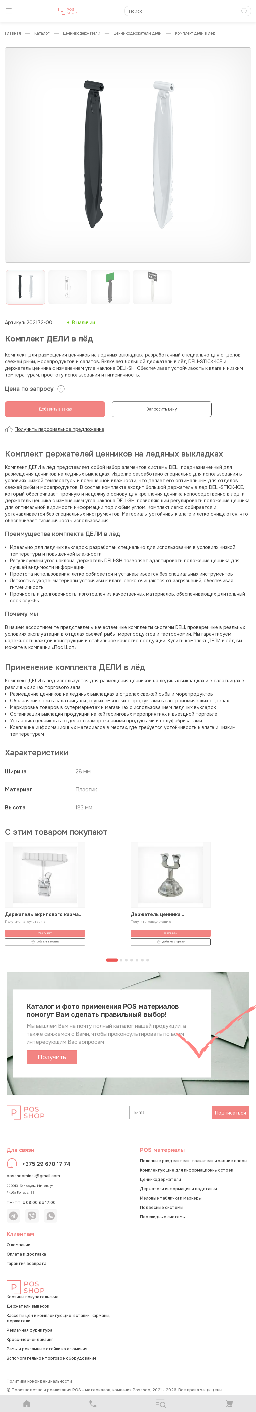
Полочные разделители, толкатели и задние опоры (193, 1161)
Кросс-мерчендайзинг (30, 1339)
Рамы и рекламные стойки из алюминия (47, 1349)
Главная (13, 33)
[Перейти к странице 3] (126, 960)
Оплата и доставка (26, 1254)
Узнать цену (45, 932)
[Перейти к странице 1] (112, 960)
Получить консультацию (25, 921)
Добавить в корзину (45, 942)
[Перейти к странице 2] (121, 960)
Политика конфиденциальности (39, 1381)
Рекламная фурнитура (29, 1330)
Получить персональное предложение (54, 429)
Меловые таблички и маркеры (171, 1198)
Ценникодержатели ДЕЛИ (138, 33)
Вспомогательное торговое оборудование (52, 1358)
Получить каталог (52, 1058)
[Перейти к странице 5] (137, 960)
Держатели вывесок (28, 1306)
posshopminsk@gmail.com (33, 1176)
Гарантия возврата (26, 1263)
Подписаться (230, 1113)
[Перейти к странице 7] (147, 960)
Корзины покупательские (33, 1297)
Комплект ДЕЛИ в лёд (195, 33)
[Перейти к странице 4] (131, 960)
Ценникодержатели (81, 33)
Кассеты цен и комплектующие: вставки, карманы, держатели (58, 1318)
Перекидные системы (163, 1217)
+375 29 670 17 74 (46, 1164)
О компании (18, 1245)
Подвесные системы (161, 1207)
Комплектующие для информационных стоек (186, 1170)
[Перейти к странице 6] (142, 960)
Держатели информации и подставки (178, 1189)
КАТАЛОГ (42, 33)
